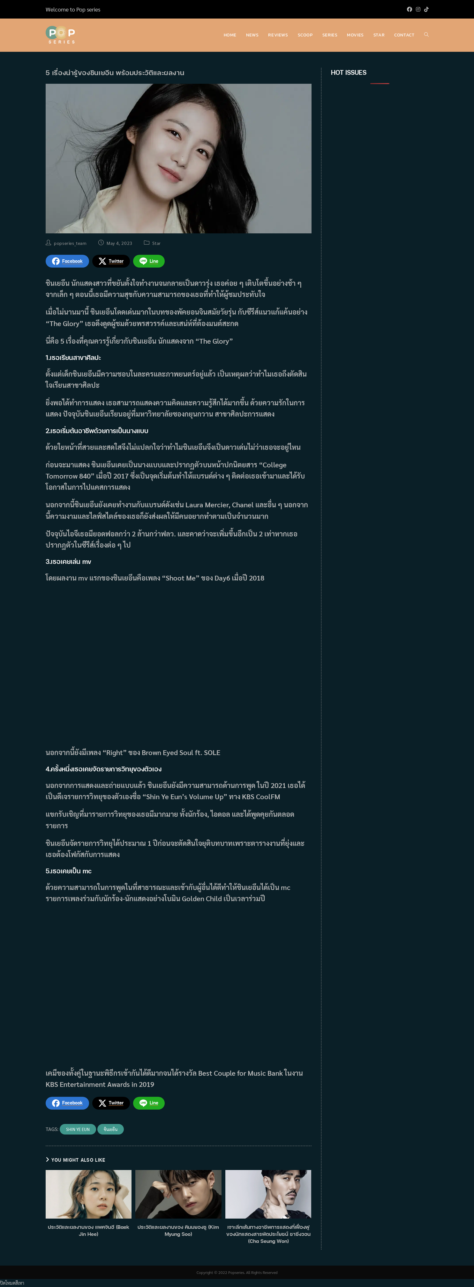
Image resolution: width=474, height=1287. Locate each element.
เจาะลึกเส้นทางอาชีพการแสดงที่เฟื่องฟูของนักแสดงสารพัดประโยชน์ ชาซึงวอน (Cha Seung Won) (268, 1234)
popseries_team (70, 243)
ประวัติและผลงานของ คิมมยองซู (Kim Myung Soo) (178, 1230)
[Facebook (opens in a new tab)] (409, 9)
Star (156, 243)
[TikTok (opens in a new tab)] (425, 9)
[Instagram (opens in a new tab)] (418, 9)
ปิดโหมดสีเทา (12, 1283)
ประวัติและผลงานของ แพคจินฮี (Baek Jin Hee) (88, 1230)
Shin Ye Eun (78, 1129)
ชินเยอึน (110, 1129)
